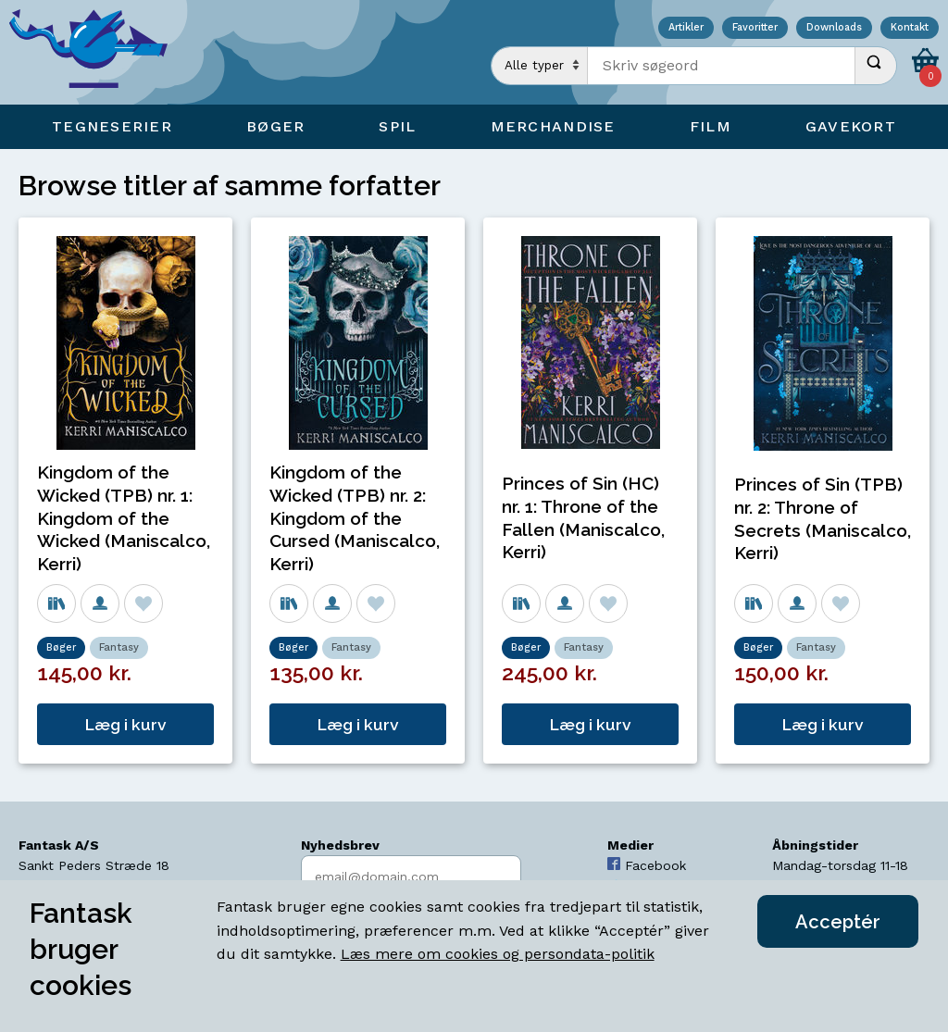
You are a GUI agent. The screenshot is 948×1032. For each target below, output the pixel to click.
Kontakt (910, 28)
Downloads (834, 28)
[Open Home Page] (97, 52)
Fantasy (119, 647)
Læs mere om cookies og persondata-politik (498, 954)
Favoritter (755, 28)
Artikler (686, 28)
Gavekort (850, 126)
